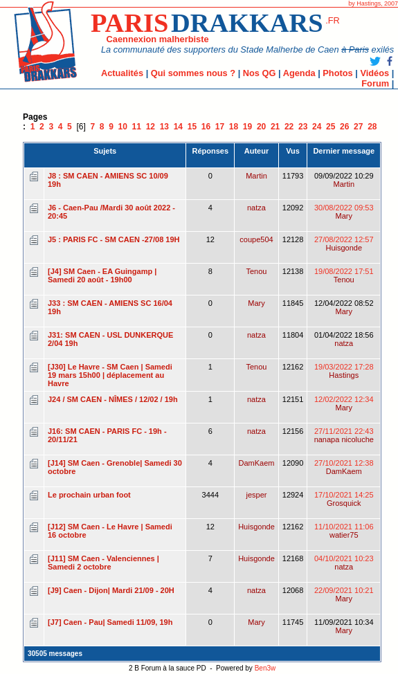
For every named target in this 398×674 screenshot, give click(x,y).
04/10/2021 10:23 (344, 562)
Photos (337, 73)
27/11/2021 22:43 (344, 435)
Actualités (122, 73)
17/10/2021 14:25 (344, 499)
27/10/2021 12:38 (344, 467)
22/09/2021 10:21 (344, 594)
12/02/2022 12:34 (344, 403)
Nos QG (259, 73)
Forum (375, 83)
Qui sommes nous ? (193, 73)
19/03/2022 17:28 (344, 371)
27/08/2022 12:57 (344, 243)
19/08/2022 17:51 (344, 275)
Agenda (299, 73)
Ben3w (265, 668)
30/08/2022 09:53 (344, 211)
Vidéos (374, 73)
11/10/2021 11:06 (344, 530)
